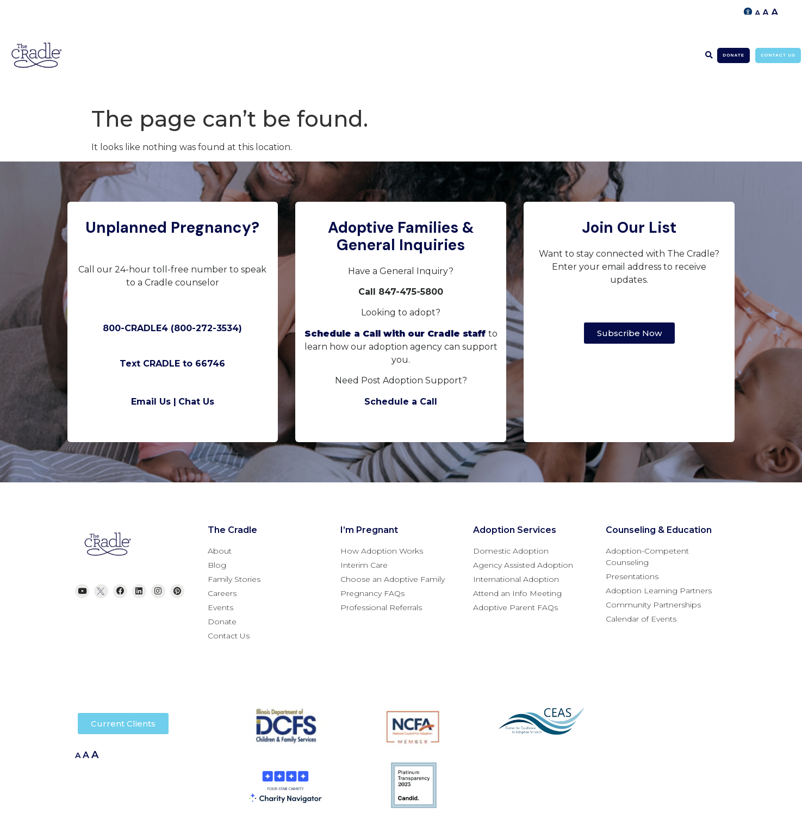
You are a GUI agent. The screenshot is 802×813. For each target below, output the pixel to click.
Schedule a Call (400, 401)
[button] (709, 55)
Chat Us (196, 401)
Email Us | (153, 401)
